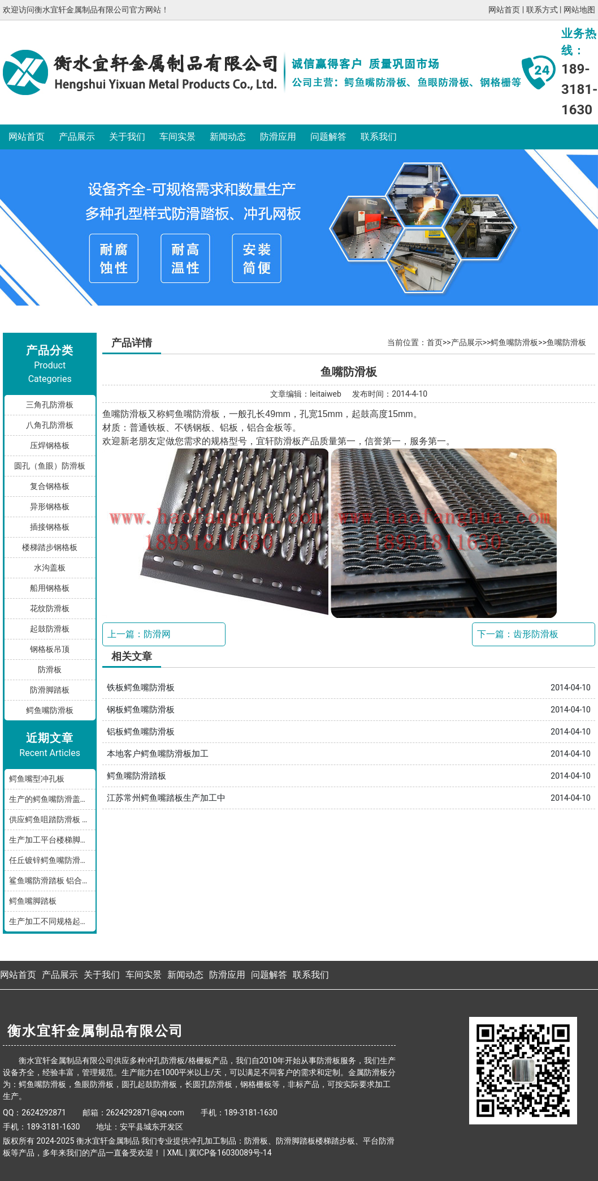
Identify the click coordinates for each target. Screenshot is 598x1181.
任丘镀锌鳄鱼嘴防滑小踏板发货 (52, 860)
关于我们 (127, 136)
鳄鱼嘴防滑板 (49, 710)
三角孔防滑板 (49, 404)
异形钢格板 (50, 506)
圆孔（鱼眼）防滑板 (49, 465)
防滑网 (157, 634)
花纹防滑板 (50, 608)
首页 (435, 342)
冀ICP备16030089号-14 (230, 1152)
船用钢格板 (50, 587)
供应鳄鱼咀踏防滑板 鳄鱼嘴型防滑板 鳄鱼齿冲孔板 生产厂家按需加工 (52, 819)
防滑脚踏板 (50, 689)
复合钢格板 (50, 486)
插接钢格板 (50, 526)
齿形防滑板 (535, 634)
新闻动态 (228, 136)
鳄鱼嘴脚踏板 (33, 900)
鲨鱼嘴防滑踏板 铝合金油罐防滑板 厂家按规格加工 (52, 880)
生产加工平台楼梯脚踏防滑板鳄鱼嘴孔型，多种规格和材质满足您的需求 (52, 839)
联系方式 (542, 9)
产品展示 (77, 136)
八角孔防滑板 (49, 425)
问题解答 (328, 136)
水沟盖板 (50, 567)
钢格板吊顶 (50, 649)
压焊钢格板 (50, 445)
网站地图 (579, 9)
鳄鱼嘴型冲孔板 (36, 778)
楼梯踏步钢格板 (49, 547)
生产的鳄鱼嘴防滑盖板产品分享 (52, 799)
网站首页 (504, 9)
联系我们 (379, 136)
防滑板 (50, 669)
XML (175, 1152)
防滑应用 (278, 136)
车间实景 (177, 136)
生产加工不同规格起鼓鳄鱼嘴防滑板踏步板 (52, 921)
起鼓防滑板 (50, 628)
